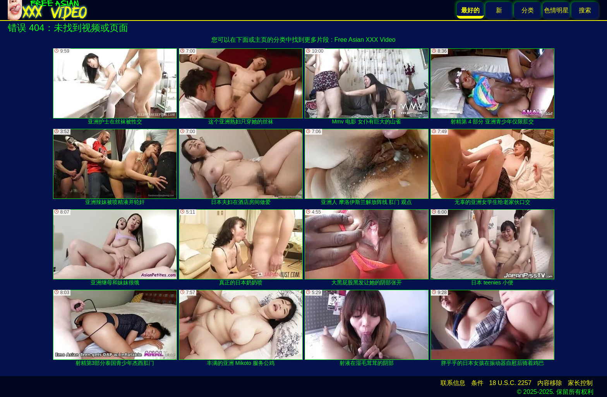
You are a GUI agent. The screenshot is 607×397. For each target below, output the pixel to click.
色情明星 (556, 10)
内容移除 (549, 383)
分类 (527, 10)
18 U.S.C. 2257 (510, 383)
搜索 (585, 10)
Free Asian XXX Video (365, 39)
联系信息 (453, 383)
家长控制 (580, 383)
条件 (477, 383)
